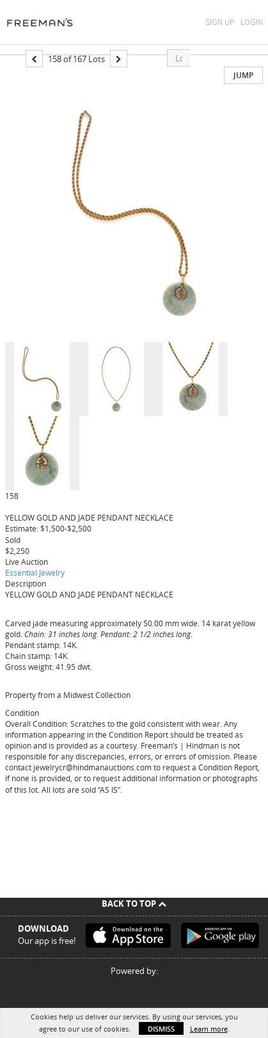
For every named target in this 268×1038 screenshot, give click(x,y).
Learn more (209, 1029)
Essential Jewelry (35, 572)
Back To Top (134, 903)
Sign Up (219, 22)
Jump (243, 75)
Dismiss (161, 1029)
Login (251, 22)
